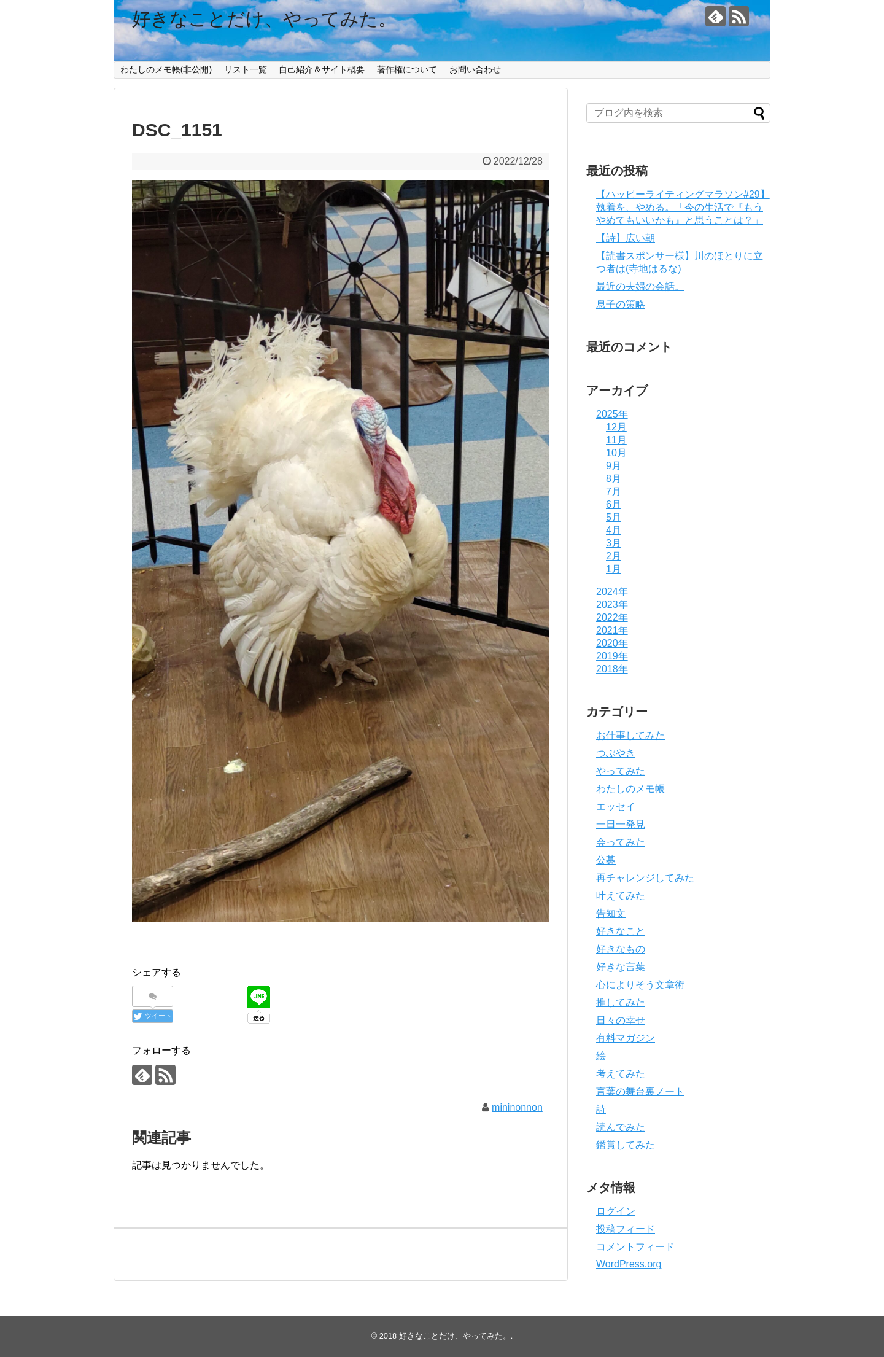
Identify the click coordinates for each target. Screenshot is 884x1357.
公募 (606, 860)
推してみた (620, 1002)
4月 (613, 530)
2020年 (612, 643)
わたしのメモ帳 (630, 788)
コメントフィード (635, 1247)
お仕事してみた (630, 735)
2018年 (612, 669)
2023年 (612, 604)
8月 (613, 478)
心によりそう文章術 (640, 984)
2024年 (612, 591)
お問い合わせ (475, 69)
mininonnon (517, 1107)
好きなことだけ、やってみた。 (264, 19)
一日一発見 (620, 824)
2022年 (612, 617)
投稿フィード (625, 1229)
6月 (613, 504)
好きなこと (620, 931)
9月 (613, 466)
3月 (613, 543)
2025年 (612, 414)
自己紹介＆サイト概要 (322, 69)
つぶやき (615, 753)
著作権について (407, 69)
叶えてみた (620, 895)
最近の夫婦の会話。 (640, 286)
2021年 (612, 630)
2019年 (612, 656)
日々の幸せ (620, 1020)
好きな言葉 (620, 967)
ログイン (615, 1211)
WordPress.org (628, 1264)
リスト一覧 (245, 69)
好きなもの (620, 949)
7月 (613, 491)
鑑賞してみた (625, 1145)
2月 (613, 556)
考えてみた (620, 1073)
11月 (616, 440)
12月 (616, 427)
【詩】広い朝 (625, 238)
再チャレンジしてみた (645, 878)
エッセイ (615, 806)
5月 (613, 517)
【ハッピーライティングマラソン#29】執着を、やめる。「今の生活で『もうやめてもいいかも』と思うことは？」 (683, 207)
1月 (613, 569)
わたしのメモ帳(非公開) (166, 69)
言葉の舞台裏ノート (640, 1091)
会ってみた (620, 842)
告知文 (611, 913)
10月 (616, 453)
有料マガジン (625, 1038)
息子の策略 (620, 304)
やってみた (620, 771)
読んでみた (620, 1127)
